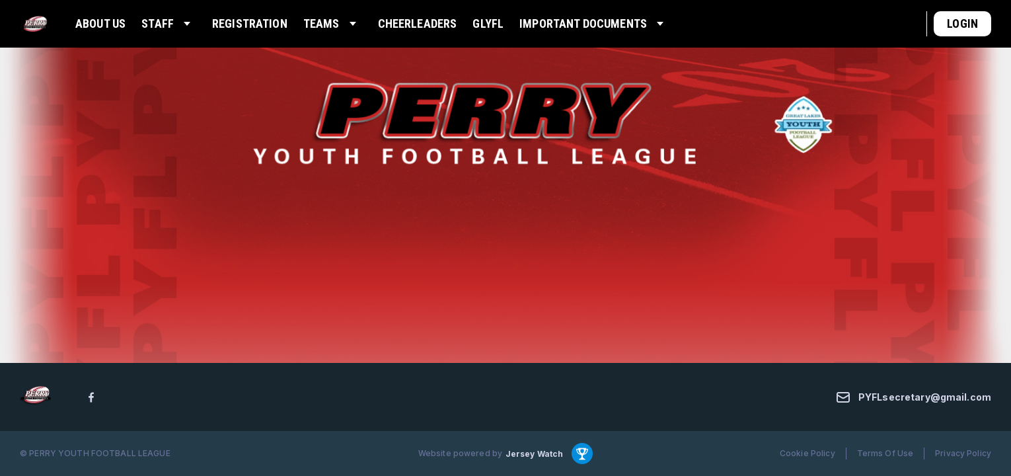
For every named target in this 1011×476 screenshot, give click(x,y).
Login (962, 23)
